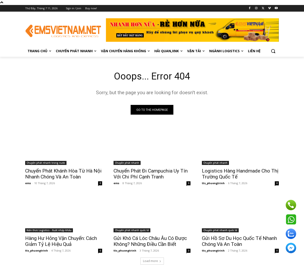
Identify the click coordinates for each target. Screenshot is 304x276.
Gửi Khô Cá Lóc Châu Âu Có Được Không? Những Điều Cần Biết (150, 241)
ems (28, 183)
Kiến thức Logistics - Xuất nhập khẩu (49, 230)
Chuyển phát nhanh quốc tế (132, 230)
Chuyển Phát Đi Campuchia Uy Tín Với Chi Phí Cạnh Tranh (151, 174)
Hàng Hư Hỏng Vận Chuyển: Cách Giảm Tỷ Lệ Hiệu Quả (61, 241)
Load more (152, 261)
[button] (273, 51)
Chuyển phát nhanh (127, 162)
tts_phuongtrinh (213, 183)
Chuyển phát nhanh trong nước (46, 162)
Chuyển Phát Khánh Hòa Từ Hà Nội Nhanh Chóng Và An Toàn (63, 174)
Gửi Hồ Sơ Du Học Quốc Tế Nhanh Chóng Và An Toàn (239, 241)
